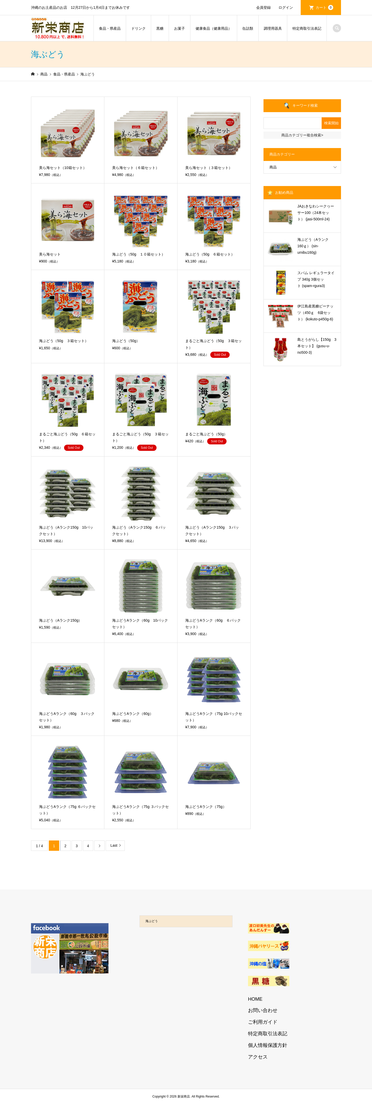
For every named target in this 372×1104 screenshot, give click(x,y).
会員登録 (263, 7)
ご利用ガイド (262, 1022)
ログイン (285, 7)
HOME (255, 999)
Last (114, 845)
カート (324, 7)
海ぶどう (151, 921)
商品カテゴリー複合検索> (302, 135)
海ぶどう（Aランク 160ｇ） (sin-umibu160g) (314, 245)
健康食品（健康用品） (214, 28)
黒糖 (160, 28)
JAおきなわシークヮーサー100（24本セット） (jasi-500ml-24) (315, 212)
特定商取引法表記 (306, 28)
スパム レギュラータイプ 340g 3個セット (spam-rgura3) (316, 279)
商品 (273, 167)
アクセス (258, 1057)
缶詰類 (247, 28)
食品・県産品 (110, 28)
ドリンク (138, 28)
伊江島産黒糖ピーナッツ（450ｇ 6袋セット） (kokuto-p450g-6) (315, 312)
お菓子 (179, 28)
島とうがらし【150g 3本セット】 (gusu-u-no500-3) (316, 345)
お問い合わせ (262, 1010)
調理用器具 (273, 28)
